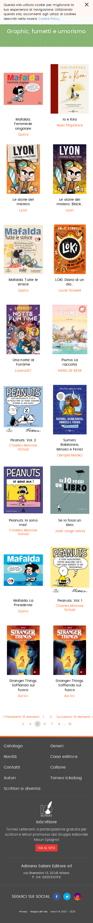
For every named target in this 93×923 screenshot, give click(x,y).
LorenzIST (23, 371)
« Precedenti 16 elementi (21, 716)
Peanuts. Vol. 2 (23, 440)
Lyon (23, 210)
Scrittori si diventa (22, 789)
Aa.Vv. (23, 696)
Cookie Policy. (49, 19)
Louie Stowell (70, 290)
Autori (10, 778)
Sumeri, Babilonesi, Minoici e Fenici (70, 445)
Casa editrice (64, 757)
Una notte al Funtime (23, 362)
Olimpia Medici (70, 455)
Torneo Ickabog (66, 778)
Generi (56, 746)
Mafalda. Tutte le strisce (23, 282)
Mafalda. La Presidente (23, 603)
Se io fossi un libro (69, 523)
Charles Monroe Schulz (23, 447)
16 (69, 724)
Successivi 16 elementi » (75, 716)
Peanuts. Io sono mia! (23, 523)
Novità (10, 757)
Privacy (23, 912)
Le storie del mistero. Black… (70, 202)
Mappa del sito (39, 912)
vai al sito (46, 848)
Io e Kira (70, 119)
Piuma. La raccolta (70, 362)
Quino (23, 134)
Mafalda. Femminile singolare (23, 124)
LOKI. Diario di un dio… (69, 282)
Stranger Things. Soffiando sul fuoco (23, 685)
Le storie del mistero (23, 202)
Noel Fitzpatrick (70, 125)
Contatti (12, 767)
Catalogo (13, 746)
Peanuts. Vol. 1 (70, 600)
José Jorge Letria (70, 531)
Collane (58, 767)
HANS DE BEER (70, 371)
